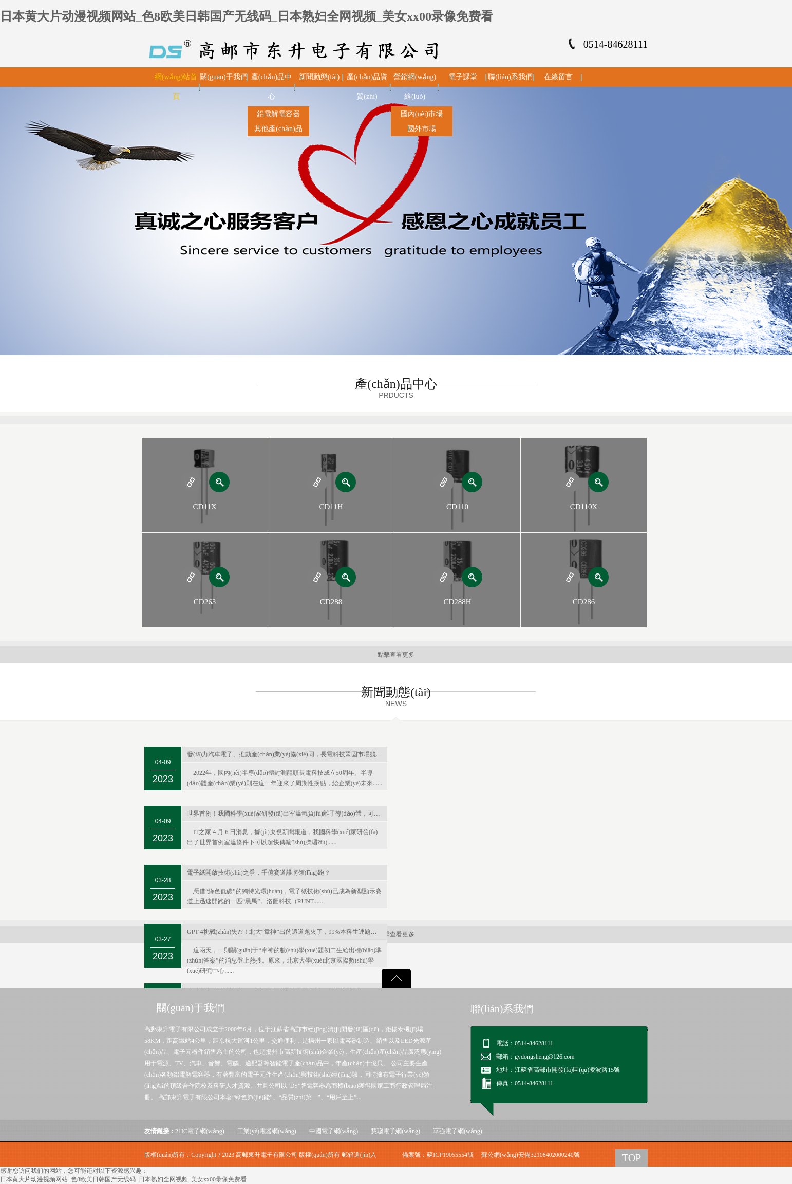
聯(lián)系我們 (510, 77)
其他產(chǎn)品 (278, 129)
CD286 (584, 602)
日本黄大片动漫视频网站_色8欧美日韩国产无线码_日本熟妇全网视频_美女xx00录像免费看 (246, 16)
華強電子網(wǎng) (457, 1131)
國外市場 (421, 129)
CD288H (457, 602)
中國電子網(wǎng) (334, 1131)
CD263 (205, 602)
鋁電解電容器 (278, 114)
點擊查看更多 (396, 654)
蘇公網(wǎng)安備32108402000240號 (530, 1154)
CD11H (331, 507)
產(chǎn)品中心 (271, 86)
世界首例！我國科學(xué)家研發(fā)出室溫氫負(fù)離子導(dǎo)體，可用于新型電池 (287, 813)
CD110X (584, 507)
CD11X (204, 507)
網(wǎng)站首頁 (176, 86)
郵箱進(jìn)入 (359, 1154)
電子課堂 (462, 77)
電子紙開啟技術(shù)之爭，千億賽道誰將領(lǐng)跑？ (258, 872)
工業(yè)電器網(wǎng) (266, 1131)
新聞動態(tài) (319, 77)
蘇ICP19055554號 (450, 1154)
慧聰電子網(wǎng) (395, 1131)
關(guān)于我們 (224, 77)
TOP (631, 1157)
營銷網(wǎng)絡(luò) (414, 86)
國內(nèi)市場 (422, 114)
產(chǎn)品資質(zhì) (367, 86)
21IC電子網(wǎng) (199, 1131)
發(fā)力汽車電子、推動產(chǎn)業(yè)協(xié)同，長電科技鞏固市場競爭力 (287, 754)
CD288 (331, 602)
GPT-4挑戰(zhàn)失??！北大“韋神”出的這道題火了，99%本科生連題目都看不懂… (287, 931)
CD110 (457, 507)
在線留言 (558, 77)
